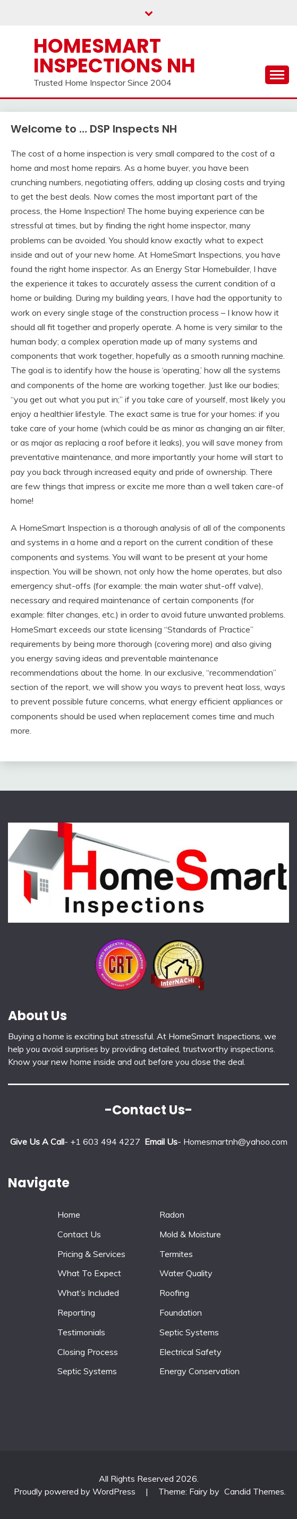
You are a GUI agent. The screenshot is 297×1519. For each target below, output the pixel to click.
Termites (176, 1254)
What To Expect (89, 1273)
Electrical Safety (190, 1351)
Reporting (76, 1312)
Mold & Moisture (190, 1234)
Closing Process (87, 1351)
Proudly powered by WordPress (76, 1491)
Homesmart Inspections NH (114, 55)
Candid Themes (254, 1491)
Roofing (174, 1292)
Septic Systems (87, 1371)
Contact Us (79, 1234)
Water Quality (186, 1273)
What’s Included (88, 1292)
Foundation (180, 1312)
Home (68, 1214)
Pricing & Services (91, 1254)
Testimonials (81, 1332)
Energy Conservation (199, 1371)
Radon (171, 1214)
